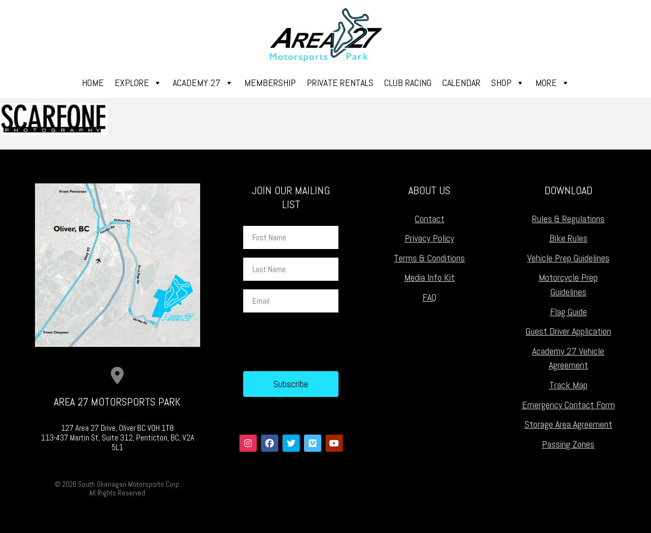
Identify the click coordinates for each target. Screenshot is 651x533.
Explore (138, 83)
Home (93, 82)
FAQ (429, 297)
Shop (508, 83)
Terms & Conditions (429, 258)
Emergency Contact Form (568, 405)
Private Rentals (340, 82)
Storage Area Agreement (568, 424)
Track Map (568, 385)
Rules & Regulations (568, 218)
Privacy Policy (429, 238)
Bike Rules (568, 238)
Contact (429, 218)
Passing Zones (568, 444)
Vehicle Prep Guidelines (568, 258)
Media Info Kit (429, 277)
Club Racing (407, 82)
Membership (270, 82)
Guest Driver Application (568, 331)
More (552, 83)
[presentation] (325, 342)
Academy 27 (203, 83)
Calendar (461, 82)
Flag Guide (568, 311)
